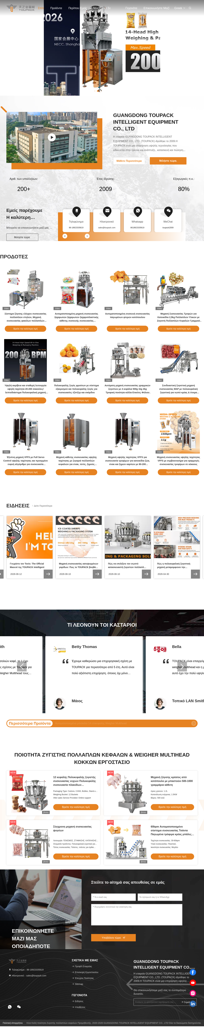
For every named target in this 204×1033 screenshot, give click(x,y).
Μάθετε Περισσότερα (129, 161)
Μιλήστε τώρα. (22, 237)
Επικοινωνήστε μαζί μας (156, 10)
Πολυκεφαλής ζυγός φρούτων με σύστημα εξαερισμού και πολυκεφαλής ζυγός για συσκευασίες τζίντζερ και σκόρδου (76, 389)
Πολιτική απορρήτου (13, 1023)
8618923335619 (137, 228)
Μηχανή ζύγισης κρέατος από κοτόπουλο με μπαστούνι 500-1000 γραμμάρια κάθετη (172, 781)
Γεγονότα (131, 8)
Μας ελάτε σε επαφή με (102, 10)
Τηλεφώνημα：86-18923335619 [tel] (26, 969)
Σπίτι (41, 8)
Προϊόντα (56, 8)
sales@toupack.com (106, 228)
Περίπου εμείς (77, 8)
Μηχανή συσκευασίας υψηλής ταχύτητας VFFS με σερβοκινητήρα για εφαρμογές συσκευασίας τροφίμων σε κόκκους (178, 460)
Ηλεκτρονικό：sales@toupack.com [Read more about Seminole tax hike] (27, 975)
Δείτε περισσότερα (41, 505)
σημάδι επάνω (187, 1002)
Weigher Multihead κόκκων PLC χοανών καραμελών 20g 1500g (91, 723)
